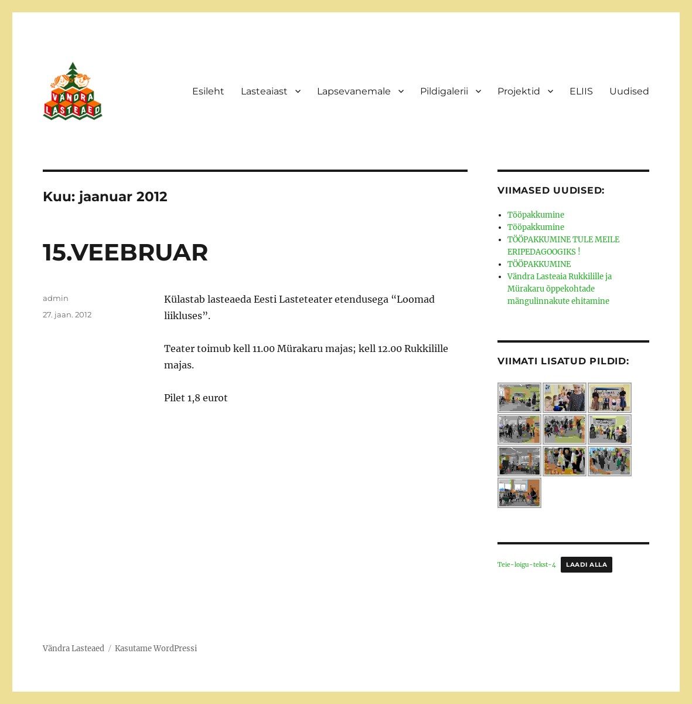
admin (56, 298)
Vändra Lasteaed (73, 649)
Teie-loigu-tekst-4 (526, 564)
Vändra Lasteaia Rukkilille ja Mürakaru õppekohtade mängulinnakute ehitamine (559, 289)
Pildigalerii (444, 91)
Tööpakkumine (535, 215)
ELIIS (581, 91)
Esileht (208, 91)
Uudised (629, 91)
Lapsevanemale (354, 91)
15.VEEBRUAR (125, 252)
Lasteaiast (264, 91)
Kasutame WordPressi (156, 649)
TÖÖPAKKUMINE (539, 264)
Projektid (518, 91)
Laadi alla (586, 564)
